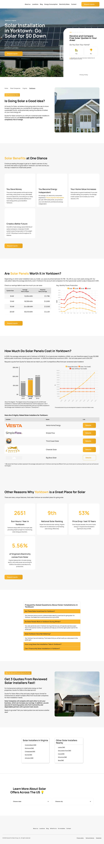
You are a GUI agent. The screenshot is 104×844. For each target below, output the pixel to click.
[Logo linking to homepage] (12, 4)
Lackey (60, 747)
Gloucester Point (63, 750)
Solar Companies (15, 88)
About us (27, 4)
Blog (41, 4)
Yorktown (32, 88)
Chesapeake (29, 751)
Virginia (25, 88)
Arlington (28, 758)
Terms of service (90, 838)
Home (6, 88)
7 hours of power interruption (55, 198)
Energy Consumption (51, 4)
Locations (35, 4)
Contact (73, 4)
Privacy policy (80, 838)
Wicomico (61, 757)
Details (89, 425)
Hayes (60, 753)
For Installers (61, 828)
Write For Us (53, 828)
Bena (60, 760)
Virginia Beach (29, 745)
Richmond (28, 748)
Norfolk (27, 754)
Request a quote (90, 4)
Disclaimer (98, 838)
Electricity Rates (64, 4)
